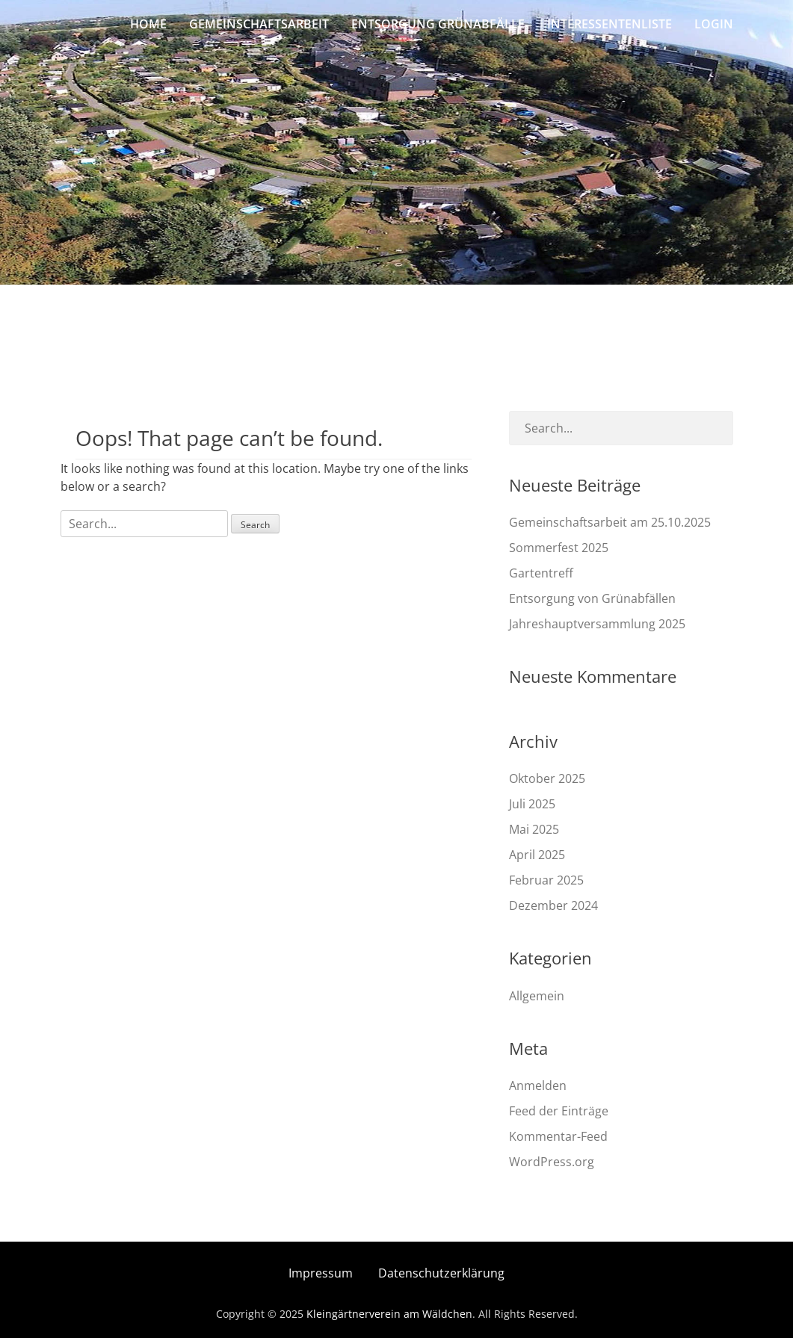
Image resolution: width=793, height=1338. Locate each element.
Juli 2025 (532, 804)
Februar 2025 (546, 880)
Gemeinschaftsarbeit (259, 24)
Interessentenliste (609, 24)
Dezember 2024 (553, 905)
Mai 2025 (534, 829)
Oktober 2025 (547, 778)
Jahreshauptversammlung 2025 (597, 624)
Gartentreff (541, 573)
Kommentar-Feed (558, 1136)
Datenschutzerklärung (441, 1273)
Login (713, 24)
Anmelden (538, 1085)
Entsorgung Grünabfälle (438, 24)
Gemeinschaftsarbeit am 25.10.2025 (610, 522)
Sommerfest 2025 (558, 547)
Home (148, 24)
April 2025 (537, 854)
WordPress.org (551, 1161)
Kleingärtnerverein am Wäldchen (389, 1314)
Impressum (320, 1273)
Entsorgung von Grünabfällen (592, 598)
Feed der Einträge (558, 1111)
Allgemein (536, 996)
